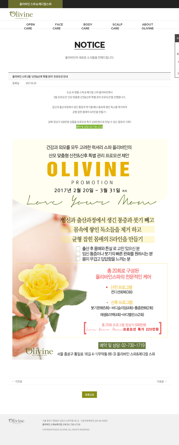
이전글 (18, 381)
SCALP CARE (117, 26)
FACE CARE (59, 26)
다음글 (160, 381)
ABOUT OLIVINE (148, 26)
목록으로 (89, 395)
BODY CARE (87, 26)
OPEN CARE (30, 26)
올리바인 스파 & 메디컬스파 (35, 4)
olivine (20, 14)
